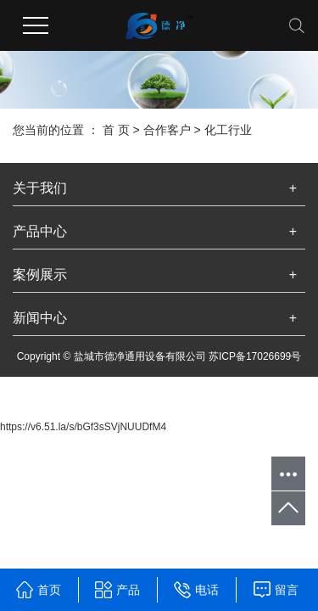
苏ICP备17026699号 (255, 356)
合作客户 (167, 130)
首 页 (116, 130)
